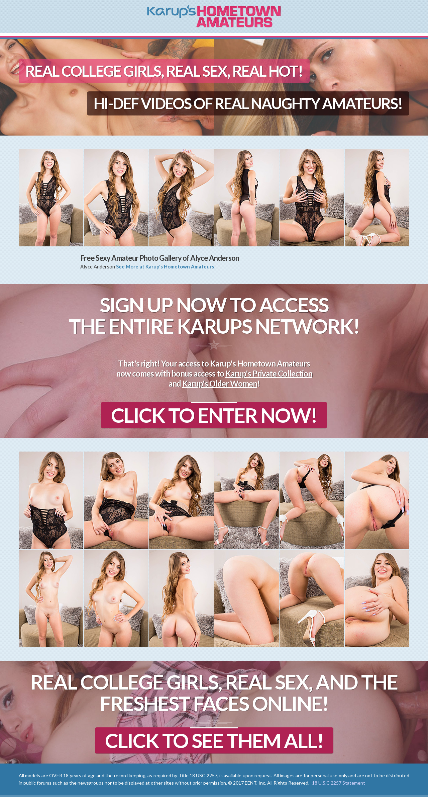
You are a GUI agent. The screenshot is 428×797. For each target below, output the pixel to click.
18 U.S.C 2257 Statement (338, 783)
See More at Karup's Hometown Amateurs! (166, 266)
